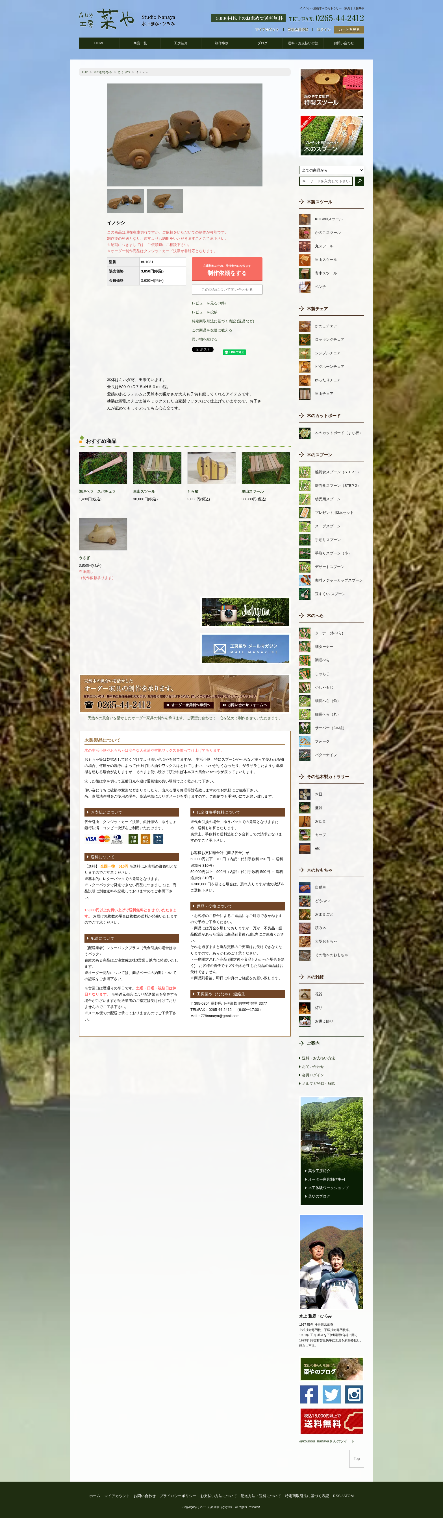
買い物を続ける (205, 339)
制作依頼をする (227, 269)
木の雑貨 (315, 977)
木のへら (315, 615)
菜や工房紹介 (319, 1171)
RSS (337, 1496)
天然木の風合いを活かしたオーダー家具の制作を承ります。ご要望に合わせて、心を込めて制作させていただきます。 (185, 718)
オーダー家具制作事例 (326, 1179)
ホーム (94, 1496)
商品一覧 (140, 43)
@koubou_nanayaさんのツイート (327, 1441)
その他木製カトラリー (328, 776)
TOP (85, 72)
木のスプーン (319, 454)
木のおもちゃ (103, 72)
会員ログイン (313, 1075)
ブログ (262, 43)
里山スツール (144, 491)
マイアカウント (267, 30)
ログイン (324, 30)
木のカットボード (324, 415)
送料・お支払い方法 (303, 43)
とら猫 (192, 491)
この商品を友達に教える (212, 330)
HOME (99, 43)
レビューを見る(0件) (209, 303)
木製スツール (319, 201)
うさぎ (84, 558)
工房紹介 (181, 43)
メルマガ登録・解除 (318, 1083)
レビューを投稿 (205, 312)
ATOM (348, 1496)
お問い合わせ (344, 43)
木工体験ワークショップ (328, 1188)
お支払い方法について (218, 1496)
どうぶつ (124, 72)
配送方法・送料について (261, 1496)
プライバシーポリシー (178, 1496)
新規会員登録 (298, 30)
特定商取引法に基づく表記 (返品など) (223, 321)
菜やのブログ (319, 1196)
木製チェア (317, 308)
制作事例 (222, 43)
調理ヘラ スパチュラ (97, 491)
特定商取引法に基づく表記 (307, 1496)
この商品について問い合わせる (227, 289)
